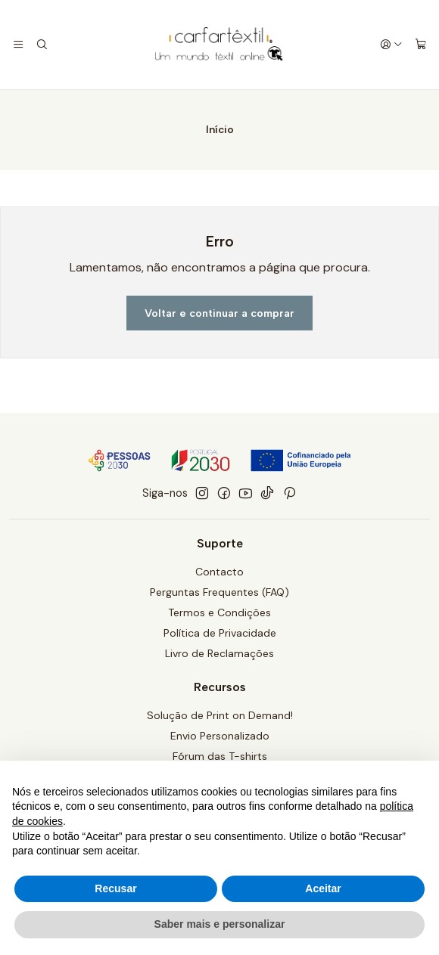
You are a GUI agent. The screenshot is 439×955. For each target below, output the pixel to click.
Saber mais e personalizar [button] (219, 924)
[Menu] (18, 44)
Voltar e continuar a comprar (219, 313)
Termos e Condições (219, 612)
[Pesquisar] (41, 44)
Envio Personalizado (219, 736)
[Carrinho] (421, 44)
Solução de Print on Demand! (220, 715)
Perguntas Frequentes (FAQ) (219, 592)
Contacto (219, 571)
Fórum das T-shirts (220, 756)
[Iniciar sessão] (391, 44)
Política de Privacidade (219, 633)
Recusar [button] (115, 888)
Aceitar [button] (323, 888)
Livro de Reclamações (219, 653)
